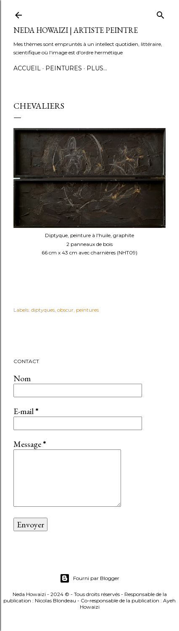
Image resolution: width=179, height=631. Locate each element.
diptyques (43, 310)
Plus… (97, 68)
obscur (65, 310)
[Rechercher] (160, 13)
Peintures (63, 68)
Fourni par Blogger (89, 578)
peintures (87, 310)
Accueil (27, 68)
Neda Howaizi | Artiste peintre (75, 30)
